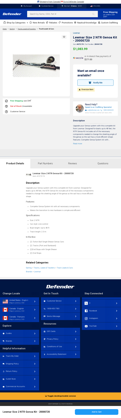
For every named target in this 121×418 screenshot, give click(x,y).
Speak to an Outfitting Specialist (98, 107)
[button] (64, 37)
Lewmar (76, 33)
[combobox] (62, 14)
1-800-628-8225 (107, 110)
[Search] (95, 14)
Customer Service (46, 6)
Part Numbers (45, 163)
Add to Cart (96, 412)
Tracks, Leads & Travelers (44, 268)
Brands (29, 272)
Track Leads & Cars (46, 29)
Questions (103, 163)
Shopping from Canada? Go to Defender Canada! (60, 1)
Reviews (72, 163)
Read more (77, 144)
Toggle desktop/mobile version (60, 396)
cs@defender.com (92, 110)
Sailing (29, 268)
